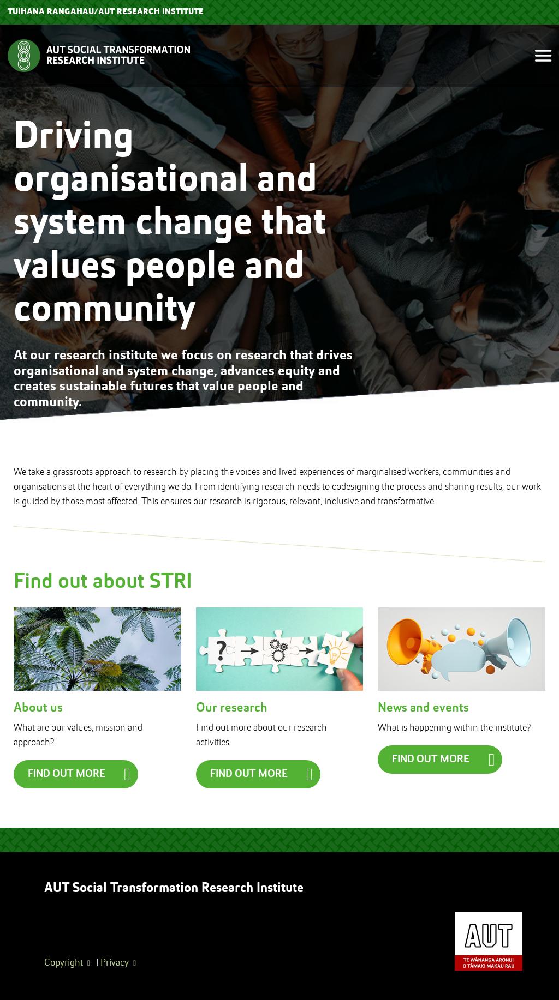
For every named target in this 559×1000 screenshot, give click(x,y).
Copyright (63, 963)
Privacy (114, 963)
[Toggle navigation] (538, 56)
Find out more (66, 774)
